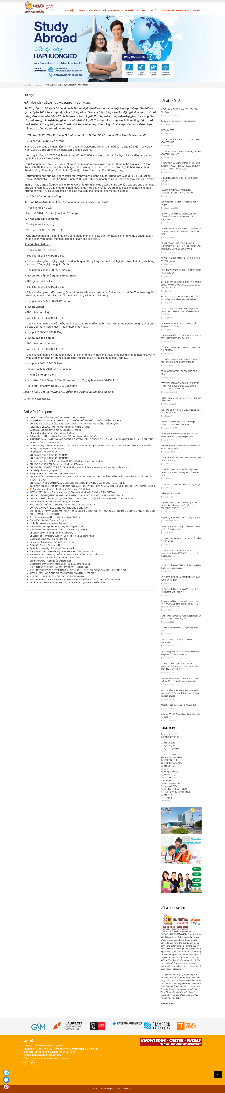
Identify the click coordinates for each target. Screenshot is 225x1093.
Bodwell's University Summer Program (48, 520)
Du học (39, 85)
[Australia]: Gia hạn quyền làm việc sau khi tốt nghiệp (55, 430)
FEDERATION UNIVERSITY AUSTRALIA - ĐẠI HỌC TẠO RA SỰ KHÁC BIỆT (67, 582)
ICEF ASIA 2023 (167, 130)
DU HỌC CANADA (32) (171, 763)
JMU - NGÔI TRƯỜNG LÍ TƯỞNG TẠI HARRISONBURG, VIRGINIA (63, 504)
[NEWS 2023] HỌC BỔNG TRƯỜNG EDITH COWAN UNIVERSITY (63, 573)
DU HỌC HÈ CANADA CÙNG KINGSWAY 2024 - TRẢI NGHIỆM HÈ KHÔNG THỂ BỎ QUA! (74, 423)
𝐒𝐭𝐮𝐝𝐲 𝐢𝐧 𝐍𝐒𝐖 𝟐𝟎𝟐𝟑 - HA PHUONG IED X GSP (52, 473)
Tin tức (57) (166, 800)
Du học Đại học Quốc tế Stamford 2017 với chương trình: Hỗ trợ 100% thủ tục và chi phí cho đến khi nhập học (181, 553)
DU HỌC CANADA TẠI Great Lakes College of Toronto (56, 464)
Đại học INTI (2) (168, 774)
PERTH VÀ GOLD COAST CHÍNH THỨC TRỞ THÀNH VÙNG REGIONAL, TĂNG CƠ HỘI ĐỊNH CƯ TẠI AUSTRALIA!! (180, 386)
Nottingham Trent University (43, 451)
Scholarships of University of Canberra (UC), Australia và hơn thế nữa (63, 436)
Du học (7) (165, 751)
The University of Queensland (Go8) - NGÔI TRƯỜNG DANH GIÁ (62, 551)
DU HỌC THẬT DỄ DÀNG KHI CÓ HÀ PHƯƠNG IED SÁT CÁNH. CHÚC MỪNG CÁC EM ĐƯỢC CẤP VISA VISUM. (181, 285)
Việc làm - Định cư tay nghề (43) (175, 792)
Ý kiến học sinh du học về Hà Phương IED (178, 705)
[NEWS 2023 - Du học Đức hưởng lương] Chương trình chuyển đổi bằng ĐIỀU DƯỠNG (72, 492)
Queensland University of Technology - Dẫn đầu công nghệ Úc (60, 564)
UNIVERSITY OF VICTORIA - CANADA (49, 455)
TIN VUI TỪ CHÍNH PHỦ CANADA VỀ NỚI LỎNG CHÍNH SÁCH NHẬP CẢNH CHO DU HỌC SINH (179, 217)
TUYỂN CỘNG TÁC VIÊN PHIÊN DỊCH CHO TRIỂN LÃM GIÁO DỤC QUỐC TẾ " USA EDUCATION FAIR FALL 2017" (179, 505)
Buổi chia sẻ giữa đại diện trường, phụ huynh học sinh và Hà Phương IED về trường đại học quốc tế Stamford (180, 693)
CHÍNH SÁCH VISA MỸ (170, 494)
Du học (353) (166, 795)
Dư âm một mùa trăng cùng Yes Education (178, 121)
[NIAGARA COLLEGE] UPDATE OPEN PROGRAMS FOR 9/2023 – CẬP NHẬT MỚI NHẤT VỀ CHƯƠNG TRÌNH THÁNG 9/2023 (92, 486)
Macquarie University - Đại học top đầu (49, 539)
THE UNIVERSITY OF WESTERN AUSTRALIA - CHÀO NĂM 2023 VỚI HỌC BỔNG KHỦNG (75, 579)
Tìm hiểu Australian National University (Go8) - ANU (55, 557)
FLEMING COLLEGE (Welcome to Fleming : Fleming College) (60, 427)
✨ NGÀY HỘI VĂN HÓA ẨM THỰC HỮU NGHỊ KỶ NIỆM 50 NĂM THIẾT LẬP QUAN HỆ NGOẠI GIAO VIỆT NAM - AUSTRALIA (180, 166)
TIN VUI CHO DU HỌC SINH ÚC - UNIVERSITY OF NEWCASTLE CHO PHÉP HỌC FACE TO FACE (181, 231)
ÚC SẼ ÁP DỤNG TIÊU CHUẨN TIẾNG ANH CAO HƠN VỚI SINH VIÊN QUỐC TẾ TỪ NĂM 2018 (180, 472)
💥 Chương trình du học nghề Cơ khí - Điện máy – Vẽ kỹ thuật (60, 489)
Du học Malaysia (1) (170, 748)
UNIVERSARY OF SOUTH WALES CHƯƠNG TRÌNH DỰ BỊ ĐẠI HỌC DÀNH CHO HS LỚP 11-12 (77, 483)
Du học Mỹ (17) (168, 745)
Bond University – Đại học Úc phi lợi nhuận (50, 561)
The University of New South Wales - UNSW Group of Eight (58, 529)
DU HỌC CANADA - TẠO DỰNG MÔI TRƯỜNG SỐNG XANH (60, 508)
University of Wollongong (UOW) (45, 470)
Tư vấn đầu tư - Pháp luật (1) (174, 789)
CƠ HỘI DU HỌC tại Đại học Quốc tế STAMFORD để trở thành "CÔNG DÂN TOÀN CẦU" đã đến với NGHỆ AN (180, 666)
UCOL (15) (165, 769)
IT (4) (163, 740)
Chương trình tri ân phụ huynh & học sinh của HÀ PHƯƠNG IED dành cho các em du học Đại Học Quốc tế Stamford (180, 604)
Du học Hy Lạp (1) (169, 734)
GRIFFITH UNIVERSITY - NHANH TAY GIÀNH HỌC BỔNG (59, 567)
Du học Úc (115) (168, 766)
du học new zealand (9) (171, 757)
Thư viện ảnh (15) (169, 786)
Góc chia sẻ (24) (168, 777)
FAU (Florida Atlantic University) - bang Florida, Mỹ (54, 501)
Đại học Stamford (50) (171, 783)
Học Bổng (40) (167, 780)
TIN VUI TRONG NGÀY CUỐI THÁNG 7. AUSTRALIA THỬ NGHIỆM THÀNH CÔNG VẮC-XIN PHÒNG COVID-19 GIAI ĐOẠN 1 (181, 246)
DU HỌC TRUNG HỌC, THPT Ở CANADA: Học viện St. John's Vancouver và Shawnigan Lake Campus (80, 467)
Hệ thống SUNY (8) (169, 771)
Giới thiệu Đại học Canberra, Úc (45, 545)
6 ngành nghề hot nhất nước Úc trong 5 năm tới (180, 517)
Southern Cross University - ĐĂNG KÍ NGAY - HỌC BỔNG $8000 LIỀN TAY (66, 554)
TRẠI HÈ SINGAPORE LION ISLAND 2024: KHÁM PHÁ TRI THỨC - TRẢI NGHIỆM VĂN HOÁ (76, 420)
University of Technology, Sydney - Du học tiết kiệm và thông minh (62, 536)
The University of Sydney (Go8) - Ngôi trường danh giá (56, 526)
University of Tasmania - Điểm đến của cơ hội (52, 542)
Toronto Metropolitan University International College (55, 517)
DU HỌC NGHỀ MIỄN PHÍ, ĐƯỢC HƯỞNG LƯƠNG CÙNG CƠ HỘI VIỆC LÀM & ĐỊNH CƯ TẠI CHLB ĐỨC (82, 498)
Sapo (129, 1089)
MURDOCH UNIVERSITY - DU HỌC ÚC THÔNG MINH (57, 576)
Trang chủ (27, 85)
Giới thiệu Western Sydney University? (48, 523)
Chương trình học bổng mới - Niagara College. (52, 433)
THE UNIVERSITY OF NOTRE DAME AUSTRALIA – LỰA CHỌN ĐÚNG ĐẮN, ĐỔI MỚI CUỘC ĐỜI (78, 570)
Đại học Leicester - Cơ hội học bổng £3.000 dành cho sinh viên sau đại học (66, 461)
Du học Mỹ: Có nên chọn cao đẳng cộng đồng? (180, 484)
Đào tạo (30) (166, 797)
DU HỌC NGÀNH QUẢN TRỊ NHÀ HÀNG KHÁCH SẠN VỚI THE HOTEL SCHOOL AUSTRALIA (76, 495)
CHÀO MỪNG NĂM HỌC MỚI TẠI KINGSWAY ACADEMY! (58, 417)
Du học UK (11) (168, 743)
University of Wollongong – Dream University (51, 532)
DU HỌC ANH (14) (169, 760)
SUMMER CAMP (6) (170, 737)
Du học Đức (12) (168, 754)
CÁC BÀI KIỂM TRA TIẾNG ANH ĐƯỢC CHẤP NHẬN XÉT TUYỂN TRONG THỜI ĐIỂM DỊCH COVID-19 (180, 311)
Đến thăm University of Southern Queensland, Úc (54, 548)
